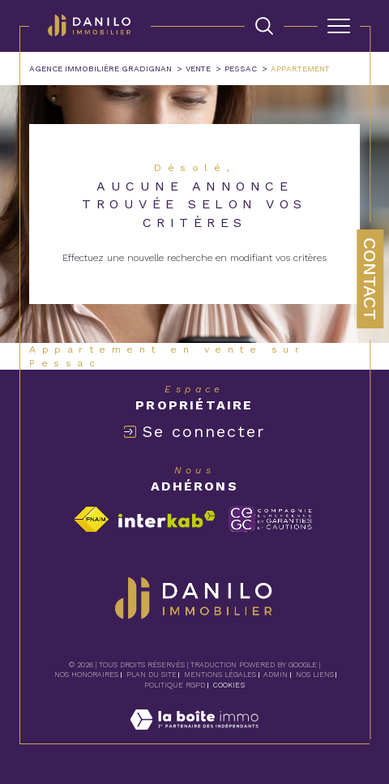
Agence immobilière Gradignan (100, 68)
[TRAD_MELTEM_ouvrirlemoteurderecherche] (264, 26)
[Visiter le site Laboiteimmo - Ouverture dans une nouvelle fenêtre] (194, 736)
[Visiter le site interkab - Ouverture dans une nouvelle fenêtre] (167, 519)
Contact (370, 279)
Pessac (240, 68)
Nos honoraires (86, 674)
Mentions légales (220, 674)
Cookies (229, 685)
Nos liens (315, 674)
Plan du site (151, 674)
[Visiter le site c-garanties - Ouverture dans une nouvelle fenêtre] (270, 519)
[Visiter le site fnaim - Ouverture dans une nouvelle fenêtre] (91, 519)
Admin (275, 674)
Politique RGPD (174, 685)
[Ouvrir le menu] (339, 26)
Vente (198, 68)
